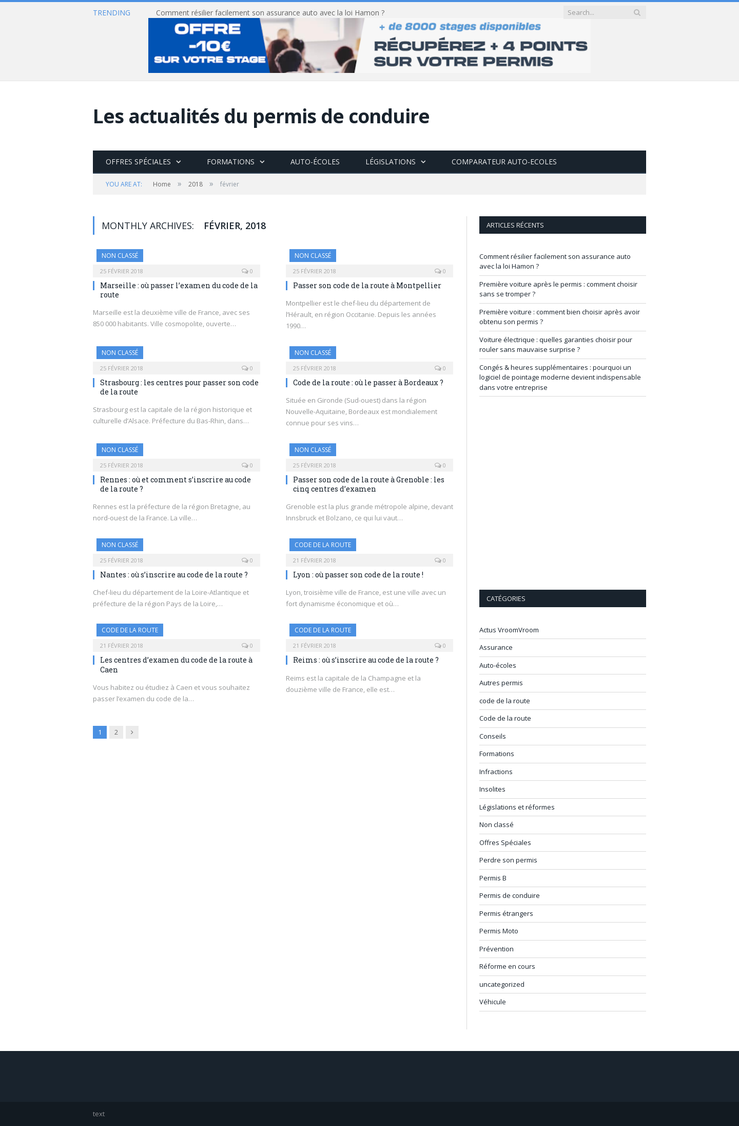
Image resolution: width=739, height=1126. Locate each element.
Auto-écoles (315, 161)
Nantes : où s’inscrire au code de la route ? (174, 574)
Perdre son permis (508, 860)
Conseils (492, 736)
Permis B (493, 878)
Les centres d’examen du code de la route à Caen (176, 664)
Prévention (496, 948)
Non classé (120, 255)
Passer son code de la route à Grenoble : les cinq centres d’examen (368, 484)
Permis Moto (498, 930)
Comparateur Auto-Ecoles (504, 161)
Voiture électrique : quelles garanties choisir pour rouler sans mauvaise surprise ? (555, 344)
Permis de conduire (509, 895)
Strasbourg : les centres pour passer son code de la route (179, 387)
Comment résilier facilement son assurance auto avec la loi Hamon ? (270, 12)
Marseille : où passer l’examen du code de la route (179, 289)
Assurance (496, 647)
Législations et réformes (517, 807)
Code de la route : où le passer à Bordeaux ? (368, 382)
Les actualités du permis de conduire (261, 116)
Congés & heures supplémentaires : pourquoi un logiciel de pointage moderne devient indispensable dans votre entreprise (560, 377)
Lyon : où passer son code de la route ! (358, 574)
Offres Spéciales (138, 161)
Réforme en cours (507, 966)
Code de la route (505, 718)
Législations (390, 161)
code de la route (323, 544)
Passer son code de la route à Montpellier (367, 285)
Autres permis (501, 682)
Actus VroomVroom (509, 629)
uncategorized (501, 984)
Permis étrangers (506, 913)
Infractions (496, 771)
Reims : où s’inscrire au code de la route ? (366, 660)
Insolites (492, 789)
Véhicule (492, 1001)
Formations (231, 161)
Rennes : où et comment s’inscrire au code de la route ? (175, 484)
